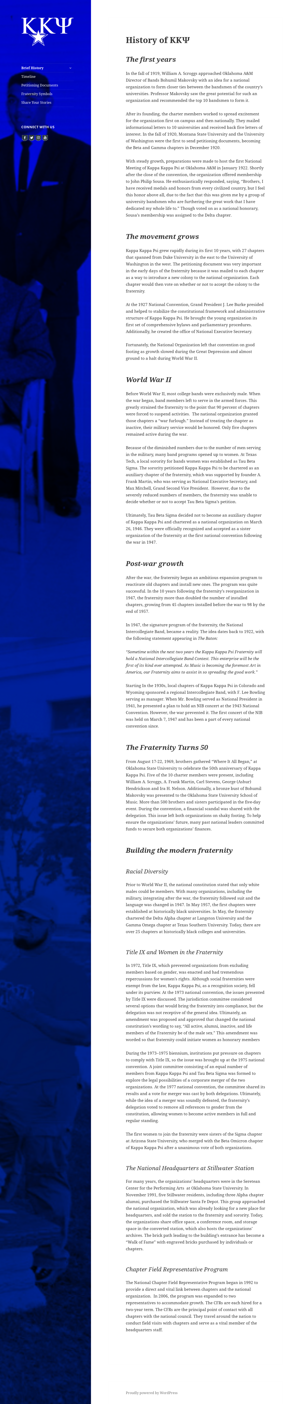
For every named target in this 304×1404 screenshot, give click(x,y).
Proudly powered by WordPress (152, 1393)
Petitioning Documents (39, 85)
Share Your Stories (36, 102)
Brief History (32, 68)
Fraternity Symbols (36, 94)
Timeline (28, 76)
